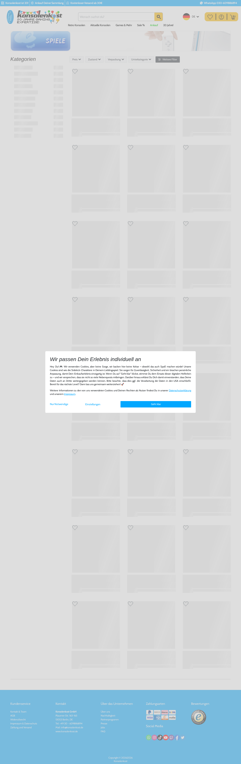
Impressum (69, 394)
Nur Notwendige (59, 404)
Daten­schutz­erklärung (180, 390)
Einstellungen (92, 404)
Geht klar (156, 404)
